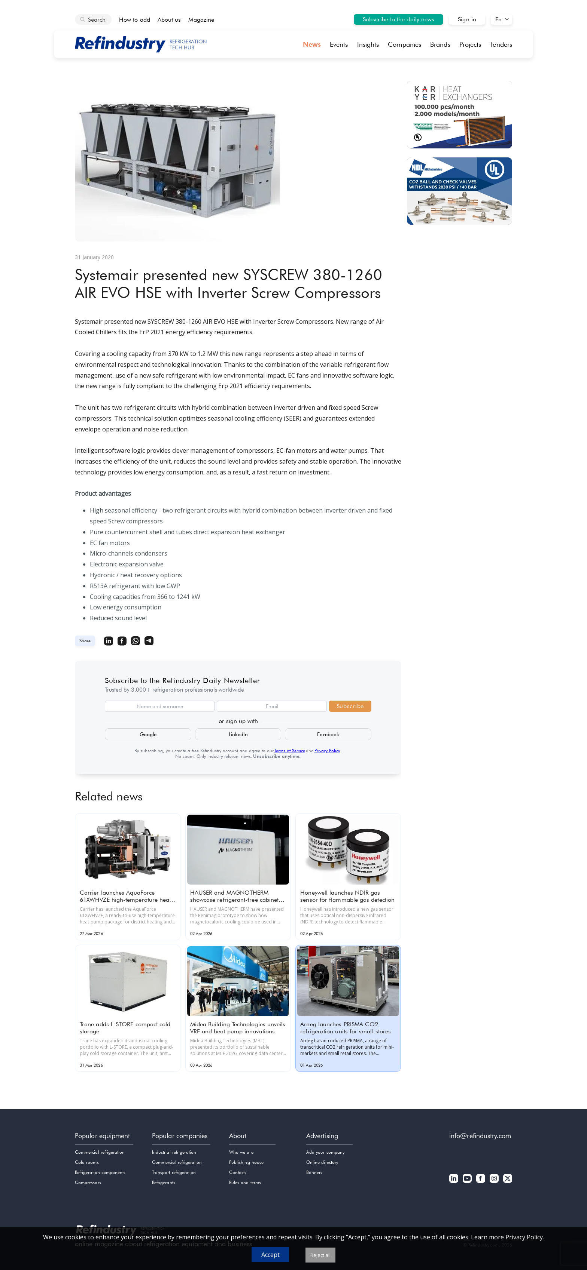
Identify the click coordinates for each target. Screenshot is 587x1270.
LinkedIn (238, 734)
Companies (404, 44)
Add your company (325, 1152)
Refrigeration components (100, 1172)
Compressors (88, 1182)
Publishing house (246, 1162)
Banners (314, 1172)
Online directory (322, 1162)
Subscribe (350, 706)
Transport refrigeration (174, 1172)
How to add (134, 19)
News (312, 44)
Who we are (241, 1152)
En (498, 19)
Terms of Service (289, 750)
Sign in (467, 19)
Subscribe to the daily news (398, 19)
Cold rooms (87, 1162)
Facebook (328, 734)
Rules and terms (245, 1182)
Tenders (501, 44)
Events (339, 44)
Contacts (237, 1172)
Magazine (201, 19)
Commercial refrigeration (100, 1152)
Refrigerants (163, 1182)
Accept (270, 1255)
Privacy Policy (327, 750)
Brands (440, 44)
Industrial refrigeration (174, 1152)
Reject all (320, 1255)
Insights (368, 44)
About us (169, 19)
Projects (470, 44)
